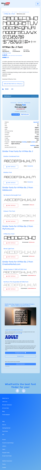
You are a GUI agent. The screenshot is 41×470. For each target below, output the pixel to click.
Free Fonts (5, 431)
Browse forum (20, 356)
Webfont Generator (20, 364)
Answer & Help (18, 333)
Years (3, 449)
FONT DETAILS (10, 166)
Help (3, 421)
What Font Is (5, 398)
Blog (3, 411)
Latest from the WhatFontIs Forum (14, 330)
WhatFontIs (6, 12)
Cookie (4, 467)
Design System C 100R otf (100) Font (15, 269)
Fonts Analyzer (6, 414)
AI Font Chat (5, 408)
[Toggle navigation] (38, 4)
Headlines (32, 145)
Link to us (4, 401)
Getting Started (6, 428)
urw (12, 89)
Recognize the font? (20, 352)
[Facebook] (17, 391)
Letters (4, 446)
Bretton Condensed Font (11, 156)
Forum (4, 439)
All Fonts (14, 12)
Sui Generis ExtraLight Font (12, 195)
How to (4, 424)
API (3, 434)
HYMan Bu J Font (9, 234)
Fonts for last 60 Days (7, 443)
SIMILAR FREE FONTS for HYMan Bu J (13, 83)
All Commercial (24, 12)
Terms (3, 464)
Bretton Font (8, 172)
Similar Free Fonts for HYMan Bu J (17, 151)
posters (33, 142)
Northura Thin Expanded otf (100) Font (16, 282)
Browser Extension (7, 404)
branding (24, 142)
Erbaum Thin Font (9, 211)
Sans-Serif (36, 122)
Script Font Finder (7, 456)
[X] (23, 391)
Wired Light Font (9, 248)
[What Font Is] (5, 3)
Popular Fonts (5, 452)
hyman (6, 89)
